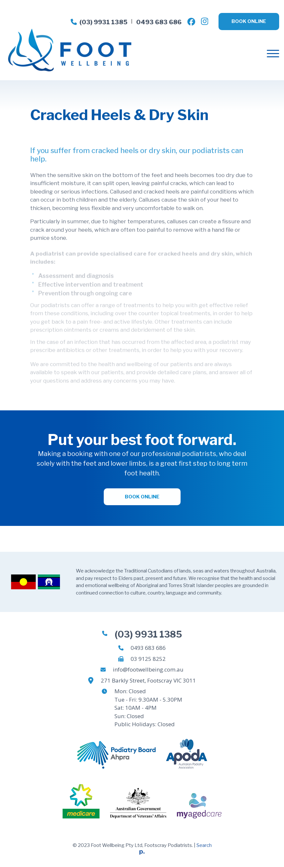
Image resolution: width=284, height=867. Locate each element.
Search (204, 845)
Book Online (248, 21)
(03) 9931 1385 (99, 22)
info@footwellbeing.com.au (148, 669)
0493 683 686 (159, 22)
